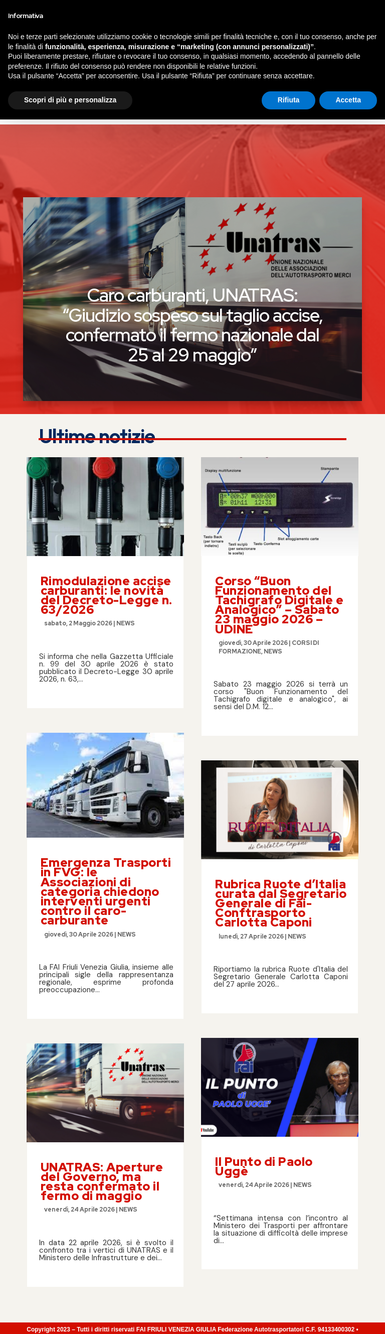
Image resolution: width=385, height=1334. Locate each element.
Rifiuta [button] (289, 1314)
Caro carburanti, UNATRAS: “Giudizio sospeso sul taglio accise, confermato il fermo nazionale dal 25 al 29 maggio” (192, 253)
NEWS (125, 551)
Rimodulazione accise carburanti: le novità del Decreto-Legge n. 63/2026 (106, 523)
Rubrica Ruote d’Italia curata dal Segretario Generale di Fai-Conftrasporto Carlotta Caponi (281, 831)
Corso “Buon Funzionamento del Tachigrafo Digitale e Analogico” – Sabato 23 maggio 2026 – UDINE (279, 533)
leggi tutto (63, 614)
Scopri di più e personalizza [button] (70, 1314)
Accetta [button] (348, 1314)
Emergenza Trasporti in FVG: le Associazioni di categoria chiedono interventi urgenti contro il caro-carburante (106, 819)
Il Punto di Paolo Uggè (264, 1094)
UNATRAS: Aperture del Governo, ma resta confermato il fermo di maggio (102, 1109)
